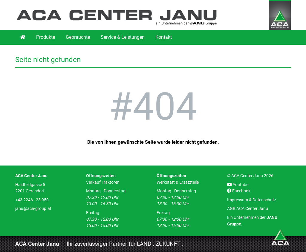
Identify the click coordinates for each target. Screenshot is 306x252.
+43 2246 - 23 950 (32, 199)
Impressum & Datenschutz (251, 199)
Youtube (237, 184)
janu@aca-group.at (33, 208)
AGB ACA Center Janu (247, 208)
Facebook (238, 191)
